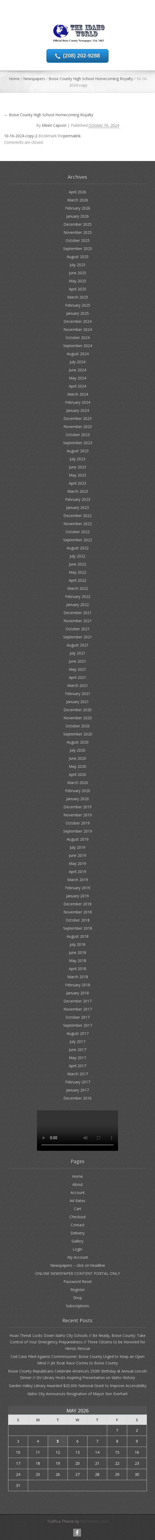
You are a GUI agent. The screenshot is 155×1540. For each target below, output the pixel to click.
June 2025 (77, 272)
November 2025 (77, 232)
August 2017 (78, 1033)
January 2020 (77, 798)
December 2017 (77, 1001)
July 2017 (77, 1041)
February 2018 (77, 984)
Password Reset (77, 1281)
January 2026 (77, 216)
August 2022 (78, 547)
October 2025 (78, 240)
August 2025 (78, 256)
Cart (77, 1208)
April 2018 (77, 968)
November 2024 (77, 329)
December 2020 (77, 709)
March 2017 (77, 1073)
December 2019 (77, 806)
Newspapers (34, 78)
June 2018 (77, 952)
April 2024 (77, 386)
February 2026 (77, 208)
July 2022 (77, 556)
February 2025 (77, 305)
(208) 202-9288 (81, 56)
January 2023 (77, 507)
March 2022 (77, 588)
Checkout (77, 1216)
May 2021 (77, 669)
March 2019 (77, 879)
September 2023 (77, 442)
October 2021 (78, 628)
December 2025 (77, 224)
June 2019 (77, 855)
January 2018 (77, 992)
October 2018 (78, 920)
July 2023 (77, 458)
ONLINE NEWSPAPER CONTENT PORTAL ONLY (77, 1273)
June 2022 (77, 564)
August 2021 (78, 645)
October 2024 (78, 337)
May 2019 (77, 863)
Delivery (77, 1233)
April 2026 (77, 191)
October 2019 (78, 823)
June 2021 (77, 661)
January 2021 (77, 701)
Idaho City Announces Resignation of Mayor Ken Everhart (77, 1393)
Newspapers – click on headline (77, 1265)
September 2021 (77, 636)
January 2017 (77, 1090)
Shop (77, 1297)
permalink (71, 135)
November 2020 (77, 717)
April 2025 (77, 289)
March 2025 (77, 297)
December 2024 (77, 321)
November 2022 (77, 523)
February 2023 (77, 499)
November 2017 (77, 1009)
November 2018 (77, 912)
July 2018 (77, 944)
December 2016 (77, 1098)
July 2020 (77, 750)
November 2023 (77, 426)
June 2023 (77, 467)
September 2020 (77, 734)
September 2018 (77, 928)
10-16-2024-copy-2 (20, 135)
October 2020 (78, 725)
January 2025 (77, 313)
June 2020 (77, 758)
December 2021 (77, 612)
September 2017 (77, 1025)
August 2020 (78, 742)
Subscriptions (77, 1305)
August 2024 (78, 353)
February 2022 (77, 596)
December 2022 (77, 515)
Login (77, 1249)
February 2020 (77, 790)
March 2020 (77, 782)
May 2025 (77, 280)
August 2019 (78, 839)
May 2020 (77, 766)
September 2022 (77, 539)
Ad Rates (77, 1200)
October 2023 (78, 434)
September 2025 (77, 248)
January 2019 (77, 895)
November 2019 (77, 814)
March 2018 (77, 976)
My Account (77, 1257)
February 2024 (77, 402)
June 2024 (77, 369)
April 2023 (77, 483)
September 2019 (77, 831)
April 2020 (77, 774)
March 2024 (77, 394)
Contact (78, 1224)
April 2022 (77, 580)
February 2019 (77, 887)
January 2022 (77, 604)
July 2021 (77, 653)
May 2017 (77, 1057)
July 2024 (77, 361)
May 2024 (77, 378)
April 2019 (77, 871)
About (77, 1184)
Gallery (77, 1241)
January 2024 (77, 410)
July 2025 (77, 264)
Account (77, 1192)
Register (77, 1289)
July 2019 (77, 847)
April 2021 (77, 677)
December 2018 (77, 903)
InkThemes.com (94, 1521)
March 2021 (77, 685)
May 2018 (77, 960)
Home (14, 78)
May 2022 (77, 572)
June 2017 (77, 1049)
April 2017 (77, 1065)
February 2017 (77, 1081)
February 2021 (77, 693)
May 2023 (77, 475)
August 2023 (78, 450)
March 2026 (77, 200)
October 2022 (78, 531)
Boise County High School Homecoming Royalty (91, 78)
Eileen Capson (54, 125)
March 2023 (77, 491)
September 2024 (77, 345)
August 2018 (78, 936)
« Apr (75, 1494)
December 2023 (77, 418)
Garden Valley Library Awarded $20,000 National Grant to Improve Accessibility (77, 1385)
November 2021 (77, 620)
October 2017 (78, 1017)
